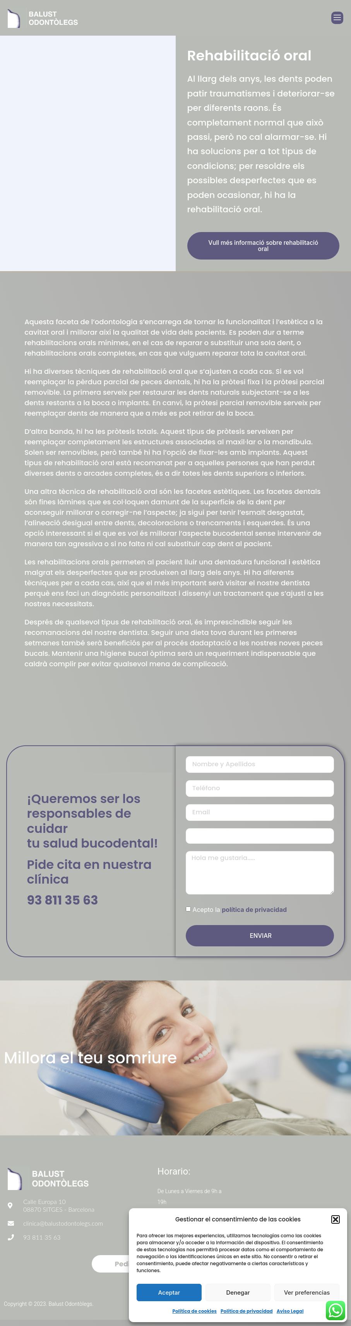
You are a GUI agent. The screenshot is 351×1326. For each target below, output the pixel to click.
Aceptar (169, 1292)
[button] (335, 1219)
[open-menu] (337, 18)
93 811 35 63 (62, 903)
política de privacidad (254, 916)
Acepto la (239, 916)
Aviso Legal (290, 1311)
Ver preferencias (307, 1292)
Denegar (238, 1292)
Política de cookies (194, 1311)
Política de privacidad (247, 1311)
